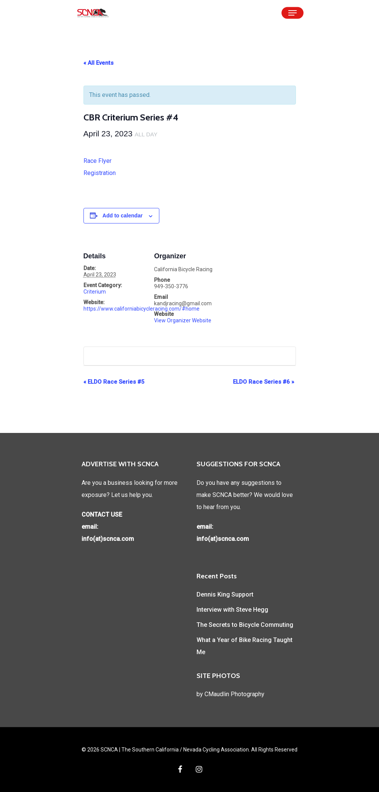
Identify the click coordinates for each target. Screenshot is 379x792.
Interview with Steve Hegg (232, 609)
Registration (99, 173)
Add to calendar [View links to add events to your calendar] (122, 215)
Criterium (94, 292)
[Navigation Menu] (292, 13)
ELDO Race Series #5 (114, 381)
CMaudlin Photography (234, 694)
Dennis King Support (225, 594)
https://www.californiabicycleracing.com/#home (141, 309)
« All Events (98, 62)
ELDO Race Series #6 (263, 381)
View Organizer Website (182, 320)
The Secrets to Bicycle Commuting (245, 624)
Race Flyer (97, 160)
